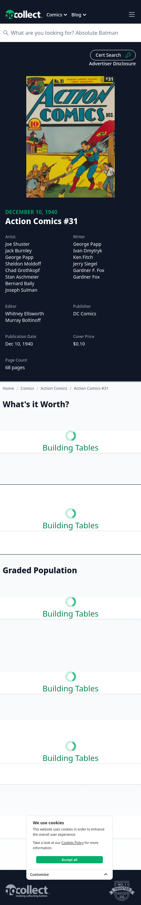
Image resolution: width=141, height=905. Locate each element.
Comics (27, 388)
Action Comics (54, 388)
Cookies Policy (72, 842)
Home (8, 388)
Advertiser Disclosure (112, 63)
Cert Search (113, 55)
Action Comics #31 (91, 388)
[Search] (73, 33)
